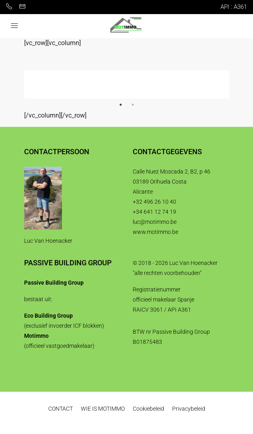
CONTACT (60, 408)
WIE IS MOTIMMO (103, 408)
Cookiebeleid (148, 408)
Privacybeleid (188, 408)
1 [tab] (121, 105)
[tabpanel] (126, 84)
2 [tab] (133, 105)
